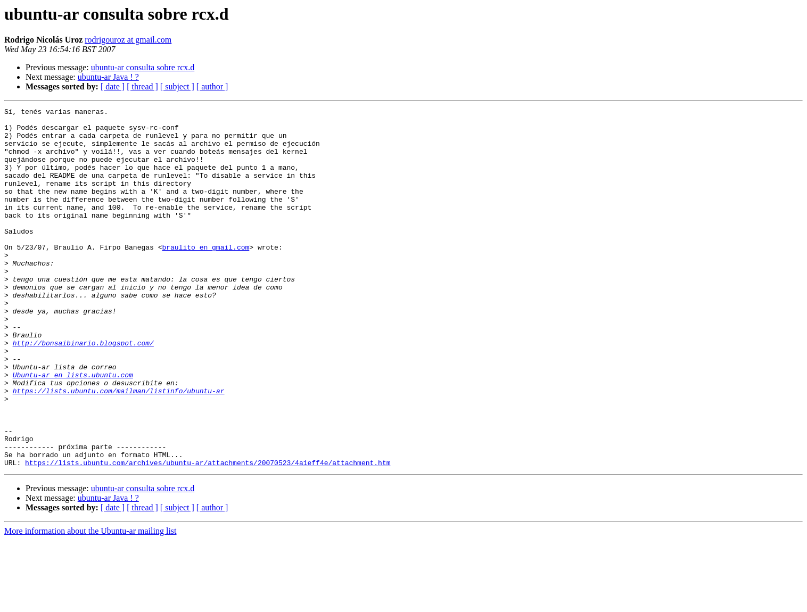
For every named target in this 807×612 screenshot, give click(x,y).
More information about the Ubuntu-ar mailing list (90, 602)
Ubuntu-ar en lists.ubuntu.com (73, 429)
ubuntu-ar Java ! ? (108, 76)
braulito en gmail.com (205, 275)
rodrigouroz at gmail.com (128, 39)
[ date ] (113, 86)
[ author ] (212, 86)
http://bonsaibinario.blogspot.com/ (83, 390)
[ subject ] (177, 86)
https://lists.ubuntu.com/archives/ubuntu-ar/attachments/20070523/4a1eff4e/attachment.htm (207, 534)
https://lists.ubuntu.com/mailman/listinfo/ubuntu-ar (119, 448)
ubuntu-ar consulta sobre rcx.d (143, 67)
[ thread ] (142, 86)
